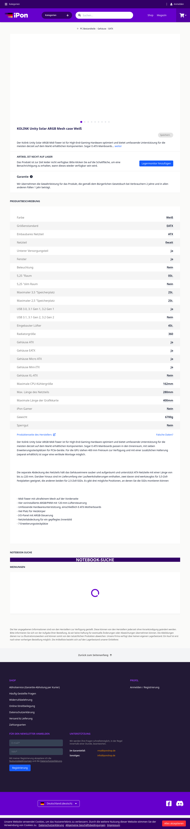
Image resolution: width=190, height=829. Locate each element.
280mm (168, 392)
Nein (170, 267)
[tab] (81, 122)
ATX (170, 234)
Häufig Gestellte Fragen (22, 693)
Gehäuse (101, 28)
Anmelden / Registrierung (144, 687)
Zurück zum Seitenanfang (95, 655)
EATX (110, 28)
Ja (172, 251)
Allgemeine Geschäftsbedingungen (85, 825)
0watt (169, 242)
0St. (170, 276)
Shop (150, 15)
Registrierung (20, 767)
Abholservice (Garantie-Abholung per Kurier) (34, 687)
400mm (168, 400)
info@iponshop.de (106, 755)
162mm (168, 384)
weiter (118, 146)
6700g (169, 417)
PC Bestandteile (86, 28)
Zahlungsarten (17, 724)
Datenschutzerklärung (22, 712)
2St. (170, 292)
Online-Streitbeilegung (22, 706)
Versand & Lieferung (21, 718)
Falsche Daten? (164, 434)
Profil (134, 680)
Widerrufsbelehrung (20, 699)
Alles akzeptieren (174, 823)
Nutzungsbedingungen (20, 761)
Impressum (113, 825)
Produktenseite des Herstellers (36, 434)
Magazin (161, 15)
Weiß (169, 217)
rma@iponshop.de (106, 750)
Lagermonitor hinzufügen (156, 163)
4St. (170, 325)
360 (170, 334)
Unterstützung (80, 733)
